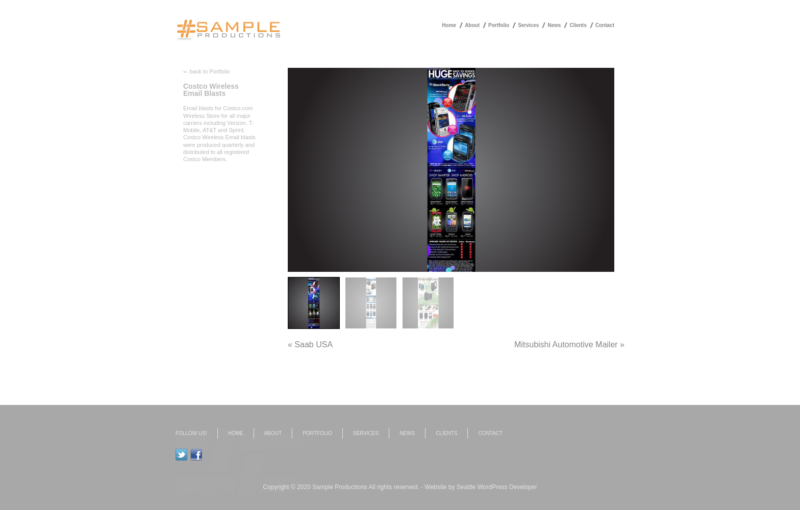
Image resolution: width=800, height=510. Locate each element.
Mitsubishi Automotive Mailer (566, 344)
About (472, 25)
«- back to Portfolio (206, 71)
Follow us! (191, 433)
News (554, 25)
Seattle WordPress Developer (497, 487)
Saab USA (313, 344)
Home (449, 25)
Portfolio (498, 25)
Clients (577, 25)
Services (528, 25)
